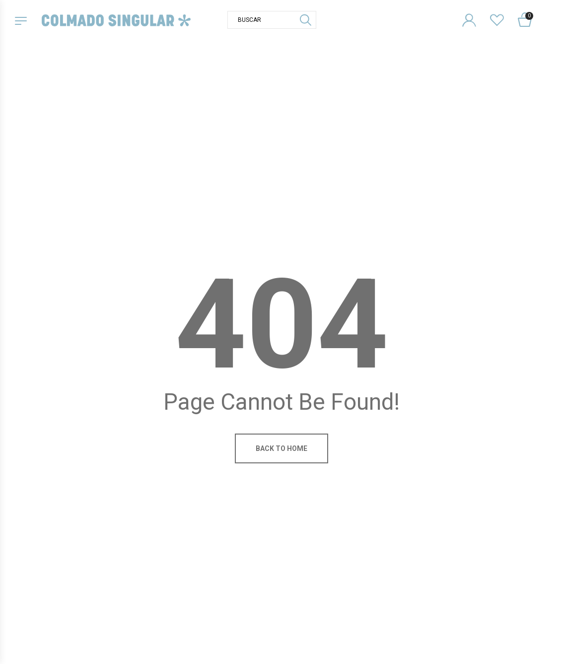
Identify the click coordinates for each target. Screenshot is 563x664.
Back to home (281, 448)
